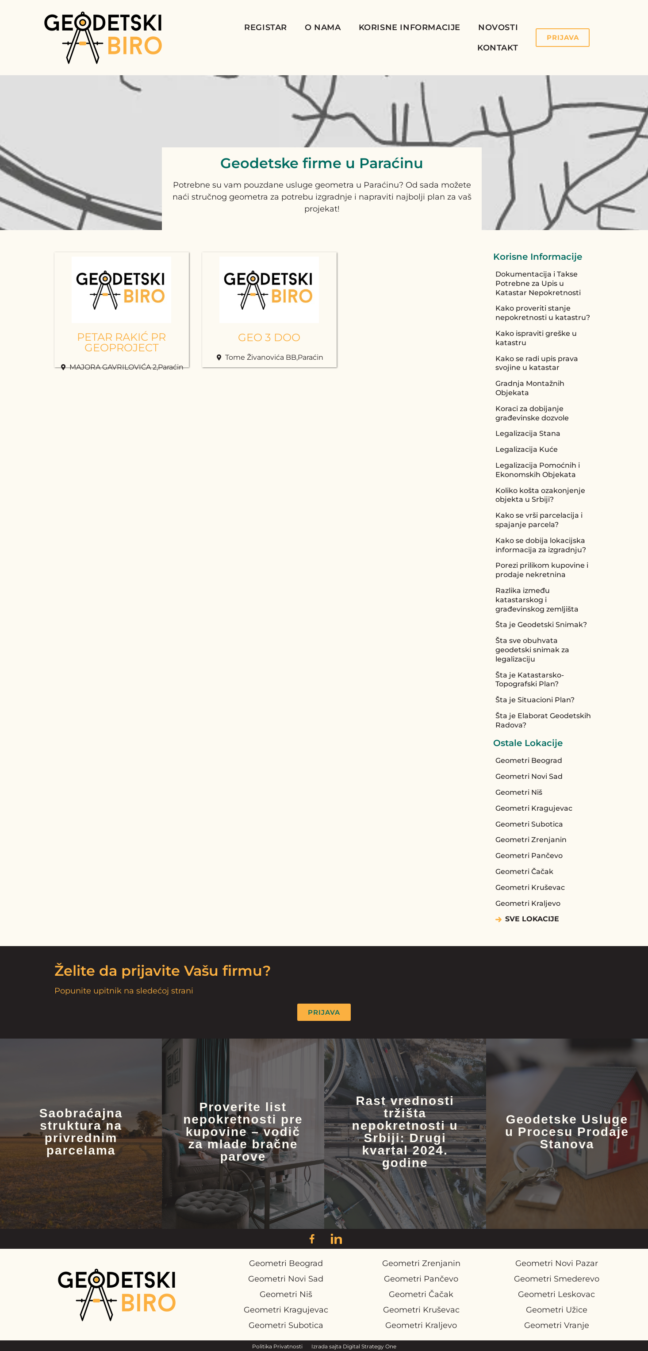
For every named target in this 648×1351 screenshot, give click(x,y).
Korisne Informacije (409, 27)
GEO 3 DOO (269, 337)
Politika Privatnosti (277, 1346)
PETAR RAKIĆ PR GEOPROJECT (121, 342)
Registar (265, 27)
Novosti (498, 27)
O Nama (323, 27)
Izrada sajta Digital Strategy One (353, 1346)
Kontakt (497, 48)
